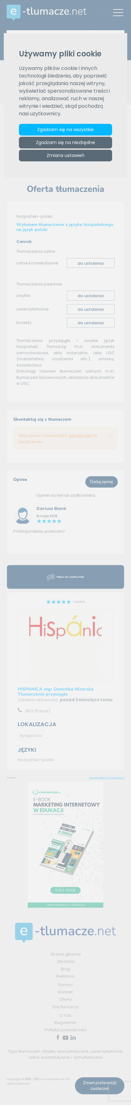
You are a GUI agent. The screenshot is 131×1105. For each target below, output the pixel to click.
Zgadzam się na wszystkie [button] (65, 129)
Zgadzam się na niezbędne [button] (65, 142)
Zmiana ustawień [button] (65, 155)
